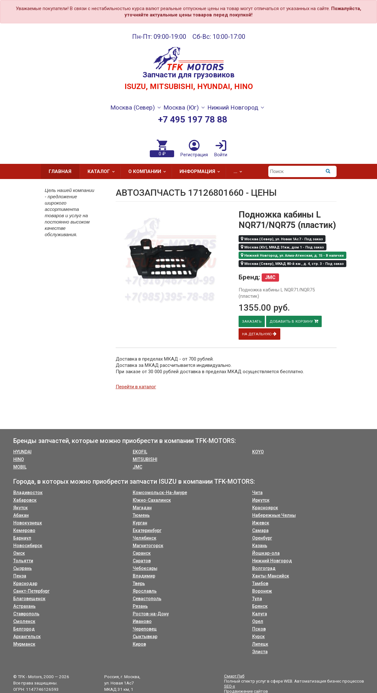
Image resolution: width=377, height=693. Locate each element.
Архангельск (27, 636)
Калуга (259, 613)
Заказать (252, 321)
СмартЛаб (234, 675)
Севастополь (147, 598)
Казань (259, 545)
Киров (139, 644)
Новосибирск (27, 545)
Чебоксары (145, 568)
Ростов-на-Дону (151, 613)
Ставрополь (26, 613)
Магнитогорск (148, 545)
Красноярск (265, 507)
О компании (149, 171)
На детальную (259, 334)
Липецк (260, 644)
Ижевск (260, 522)
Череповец (145, 628)
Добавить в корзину (295, 321)
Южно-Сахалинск (152, 500)
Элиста (260, 651)
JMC (137, 466)
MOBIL (20, 466)
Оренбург (262, 538)
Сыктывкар (145, 636)
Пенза (19, 575)
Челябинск (144, 538)
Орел (257, 621)
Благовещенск (29, 598)
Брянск (260, 606)
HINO (18, 459)
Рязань (140, 606)
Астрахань (24, 606)
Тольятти (23, 560)
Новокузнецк (27, 522)
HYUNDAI (22, 451)
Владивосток (28, 492)
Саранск (142, 553)
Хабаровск (25, 500)
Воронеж (262, 591)
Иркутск (261, 500)
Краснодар (25, 583)
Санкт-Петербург (31, 591)
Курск (258, 636)
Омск (19, 553)
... (240, 171)
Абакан (21, 515)
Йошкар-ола (266, 553)
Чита (257, 492)
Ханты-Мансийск (270, 575)
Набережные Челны (274, 515)
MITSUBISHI (145, 459)
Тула (257, 598)
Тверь (139, 583)
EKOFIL (140, 451)
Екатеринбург (147, 530)
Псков (259, 628)
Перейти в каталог (136, 387)
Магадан (142, 507)
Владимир (144, 575)
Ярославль (145, 591)
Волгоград (264, 568)
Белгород (24, 628)
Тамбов (260, 583)
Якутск (20, 507)
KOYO (258, 451)
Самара (260, 530)
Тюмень (141, 515)
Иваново (142, 621)
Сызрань (22, 568)
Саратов (142, 560)
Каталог (103, 171)
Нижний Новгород (272, 560)
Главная (60, 171)
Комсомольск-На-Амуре (160, 492)
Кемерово (24, 530)
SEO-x (229, 686)
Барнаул (22, 538)
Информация (201, 171)
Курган (140, 522)
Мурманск (24, 644)
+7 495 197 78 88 (192, 119)
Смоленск (24, 621)
